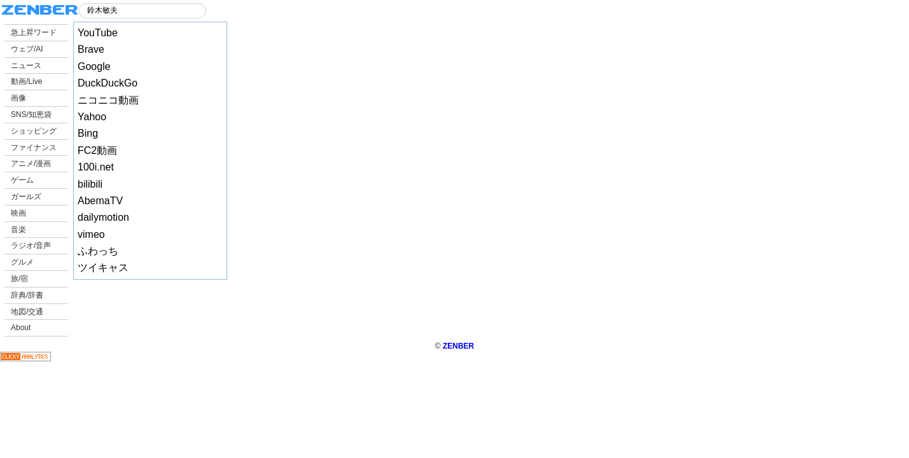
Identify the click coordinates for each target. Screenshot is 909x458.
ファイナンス (34, 147)
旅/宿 (19, 278)
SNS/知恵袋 (31, 114)
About (21, 327)
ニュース (26, 65)
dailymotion (103, 217)
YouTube (98, 32)
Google (94, 66)
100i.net (96, 167)
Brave (91, 49)
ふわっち (98, 251)
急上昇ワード (34, 32)
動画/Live (26, 81)
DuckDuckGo (107, 83)
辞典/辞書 (27, 295)
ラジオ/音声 (31, 245)
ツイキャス (103, 267)
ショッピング (34, 131)
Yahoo (92, 116)
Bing (88, 133)
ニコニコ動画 (108, 100)
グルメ (22, 262)
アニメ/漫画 (31, 163)
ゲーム (22, 180)
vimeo (91, 234)
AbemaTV (100, 200)
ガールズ (26, 196)
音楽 (18, 229)
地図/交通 (27, 311)
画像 (18, 98)
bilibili (90, 184)
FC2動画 (97, 150)
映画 (18, 213)
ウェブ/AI (27, 49)
